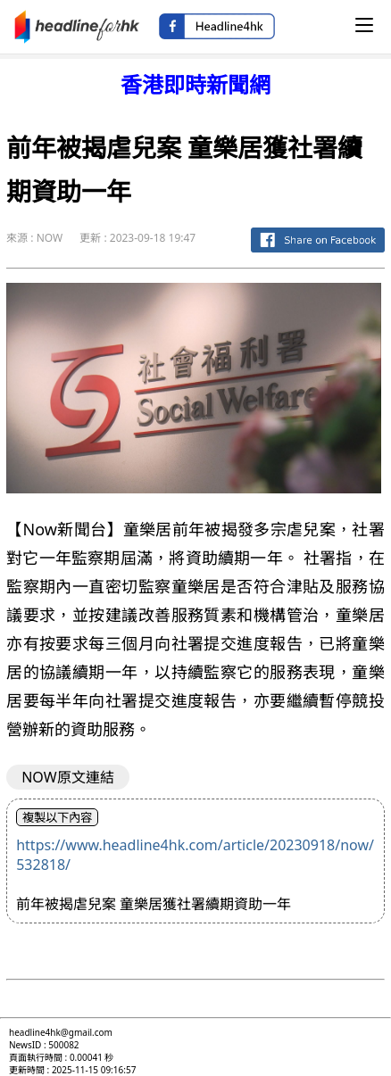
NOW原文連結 (67, 777)
